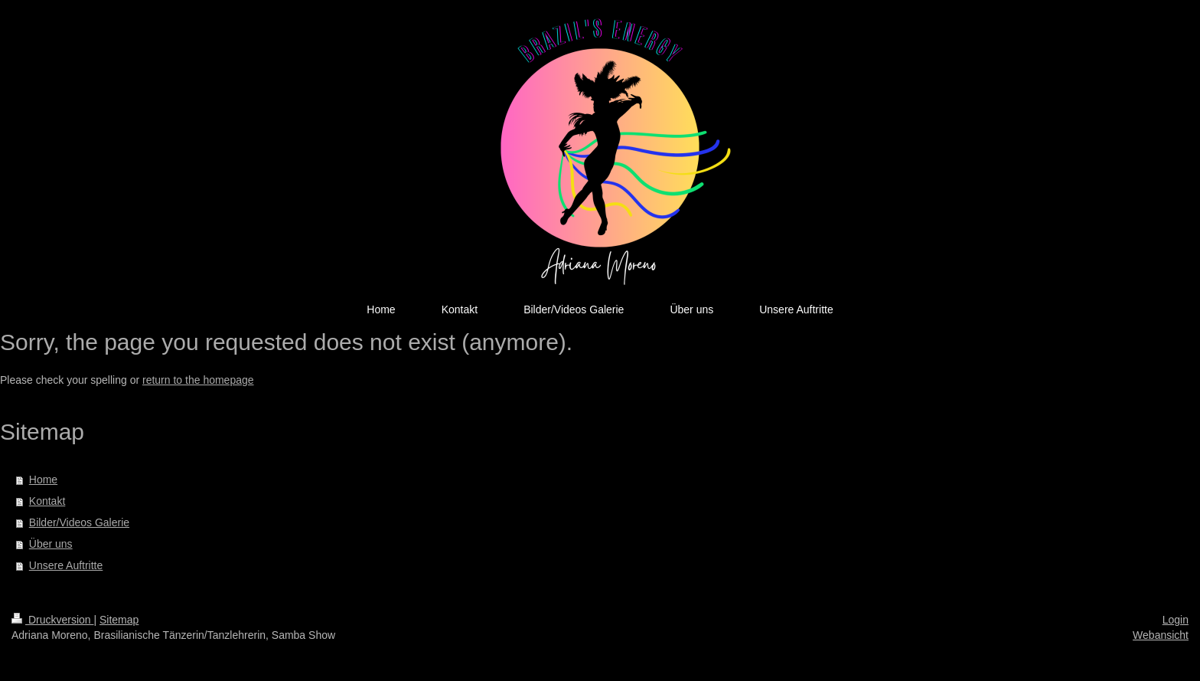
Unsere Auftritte (66, 565)
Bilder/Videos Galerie (79, 522)
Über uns (51, 544)
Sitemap (119, 620)
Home (43, 479)
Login (1175, 620)
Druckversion (52, 620)
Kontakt (47, 501)
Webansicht (1161, 635)
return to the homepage (198, 380)
